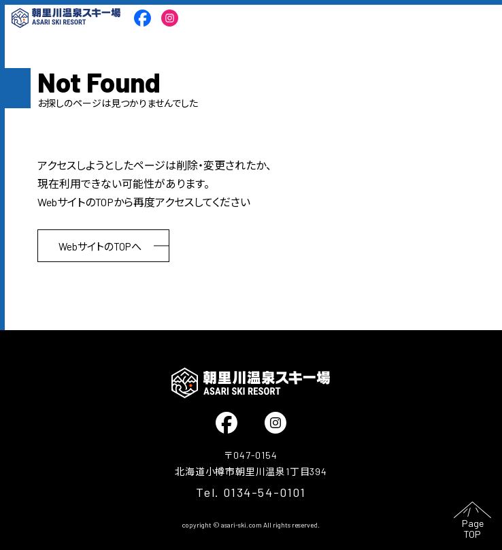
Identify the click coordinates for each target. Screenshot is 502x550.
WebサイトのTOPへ (99, 246)
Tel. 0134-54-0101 (250, 492)
